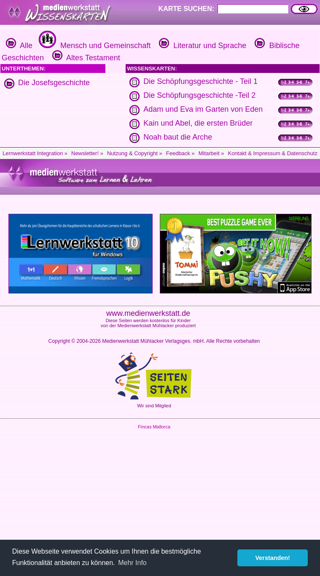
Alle (19, 45)
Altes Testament (85, 58)
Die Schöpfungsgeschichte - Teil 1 (200, 81)
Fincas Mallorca (154, 426)
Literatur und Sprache (201, 45)
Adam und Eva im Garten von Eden (203, 109)
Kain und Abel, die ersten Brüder (198, 123)
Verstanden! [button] (272, 557)
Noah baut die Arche (177, 137)
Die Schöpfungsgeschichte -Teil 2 (199, 95)
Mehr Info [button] (132, 562)
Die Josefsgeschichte (54, 82)
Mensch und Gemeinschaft (94, 45)
